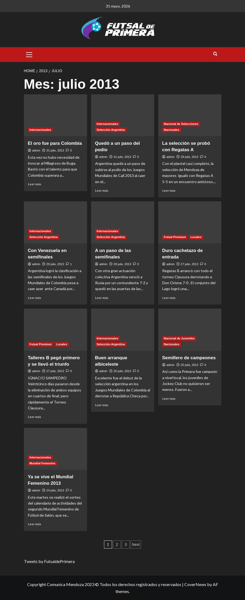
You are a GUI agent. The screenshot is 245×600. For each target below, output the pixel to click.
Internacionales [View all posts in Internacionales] (40, 129)
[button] (29, 54)
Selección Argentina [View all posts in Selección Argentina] (111, 129)
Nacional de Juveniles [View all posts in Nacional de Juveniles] (179, 338)
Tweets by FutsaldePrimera (49, 561)
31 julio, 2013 (55, 150)
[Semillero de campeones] (189, 330)
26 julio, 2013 (122, 371)
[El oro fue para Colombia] (55, 115)
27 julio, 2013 (189, 264)
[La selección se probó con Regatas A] (189, 115)
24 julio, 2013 (55, 490)
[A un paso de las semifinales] (122, 222)
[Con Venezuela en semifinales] (55, 222)
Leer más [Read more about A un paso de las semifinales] (101, 298)
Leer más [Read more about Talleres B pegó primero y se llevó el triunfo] (34, 417)
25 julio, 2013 (189, 364)
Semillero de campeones (189, 357)
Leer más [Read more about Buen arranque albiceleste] (101, 405)
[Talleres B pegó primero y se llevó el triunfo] (55, 330)
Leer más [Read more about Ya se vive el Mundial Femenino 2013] (34, 524)
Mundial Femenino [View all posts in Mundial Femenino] (43, 463)
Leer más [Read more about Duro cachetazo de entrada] (168, 298)
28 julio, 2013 (122, 264)
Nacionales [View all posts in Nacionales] (171, 129)
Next (136, 544)
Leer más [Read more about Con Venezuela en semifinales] (34, 298)
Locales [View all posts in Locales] (195, 237)
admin (36, 150)
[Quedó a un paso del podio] (122, 115)
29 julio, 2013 (189, 156)
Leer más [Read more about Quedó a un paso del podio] (101, 190)
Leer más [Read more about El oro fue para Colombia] (34, 184)
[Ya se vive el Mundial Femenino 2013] (55, 449)
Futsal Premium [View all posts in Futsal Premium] (175, 237)
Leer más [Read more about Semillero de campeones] (168, 399)
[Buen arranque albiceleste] (122, 330)
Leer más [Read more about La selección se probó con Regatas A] (168, 190)
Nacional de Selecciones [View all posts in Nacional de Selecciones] (181, 123)
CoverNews (195, 584)
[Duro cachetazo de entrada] (189, 222)
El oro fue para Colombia (55, 143)
